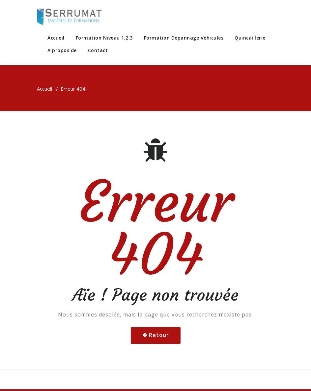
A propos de (62, 50)
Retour (159, 335)
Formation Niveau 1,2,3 (104, 38)
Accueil (56, 38)
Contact (98, 50)
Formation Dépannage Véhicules (184, 38)
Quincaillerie (250, 38)
